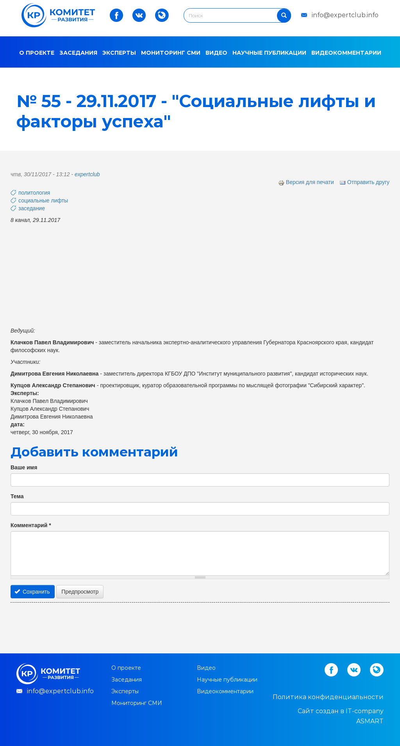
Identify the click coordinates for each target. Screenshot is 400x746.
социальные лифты (43, 200)
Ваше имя (24, 467)
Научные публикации (269, 52)
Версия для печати (306, 182)
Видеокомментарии (346, 52)
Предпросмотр (79, 592)
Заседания (78, 52)
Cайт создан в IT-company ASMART (341, 716)
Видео (216, 52)
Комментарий (31, 525)
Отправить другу (364, 182)
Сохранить (32, 592)
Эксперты (119, 52)
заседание (31, 208)
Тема (17, 496)
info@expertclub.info (345, 15)
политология (34, 193)
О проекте (36, 52)
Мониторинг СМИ (170, 52)
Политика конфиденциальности (328, 697)
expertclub (87, 174)
